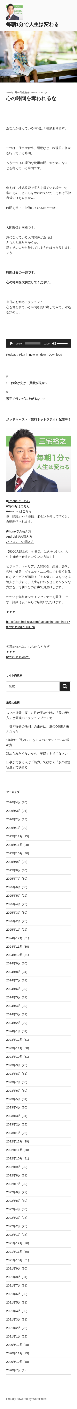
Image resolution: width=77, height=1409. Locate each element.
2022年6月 (13, 1192)
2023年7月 (13, 1082)
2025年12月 (14, 836)
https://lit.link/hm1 (18, 657)
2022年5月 (13, 1200)
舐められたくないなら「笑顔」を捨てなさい (37, 753)
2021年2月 (13, 1328)
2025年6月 (13, 887)
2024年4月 (13, 1006)
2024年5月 (13, 997)
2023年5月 (13, 1099)
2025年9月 (13, 861)
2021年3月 (13, 1319)
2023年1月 (13, 1133)
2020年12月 (14, 1344)
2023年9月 (13, 1065)
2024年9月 (13, 963)
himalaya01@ (39, 92)
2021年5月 (13, 1302)
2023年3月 (13, 1116)
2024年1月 (13, 1031)
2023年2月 (13, 1124)
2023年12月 (14, 1039)
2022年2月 (13, 1226)
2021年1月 (13, 1336)
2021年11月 (14, 1251)
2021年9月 (13, 1268)
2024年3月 (13, 1014)
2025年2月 (13, 921)
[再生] (11, 343)
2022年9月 (13, 1167)
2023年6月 (13, 1090)
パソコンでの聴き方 (20, 541)
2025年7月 (13, 878)
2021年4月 (13, 1311)
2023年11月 (14, 1048)
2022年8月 (13, 1175)
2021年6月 (13, 1294)
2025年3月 (13, 912)
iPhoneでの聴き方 (18, 531)
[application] (38, 343)
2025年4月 (13, 904)
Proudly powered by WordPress (26, 1399)
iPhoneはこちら (19, 501)
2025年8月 (13, 870)
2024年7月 (13, 980)
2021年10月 (14, 1260)
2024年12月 (14, 938)
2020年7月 (13, 1370)
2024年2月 (13, 1023)
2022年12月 (14, 1141)
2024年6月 (13, 989)
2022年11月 (14, 1150)
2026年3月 (13, 810)
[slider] (33, 343)
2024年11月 (14, 946)
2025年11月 (14, 844)
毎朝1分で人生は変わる (32, 24)
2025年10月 (14, 853)
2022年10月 (14, 1158)
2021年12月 (14, 1243)
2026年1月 (13, 827)
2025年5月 (13, 895)
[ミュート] (54, 343)
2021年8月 (13, 1277)
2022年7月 (13, 1184)
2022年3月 (13, 1217)
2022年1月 (13, 1234)
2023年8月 (13, 1073)
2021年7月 (13, 1285)
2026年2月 (13, 819)
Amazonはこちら (20, 511)
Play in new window (32, 354)
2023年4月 (13, 1107)
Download (55, 354)
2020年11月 (14, 1353)
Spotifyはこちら (19, 506)
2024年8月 (13, 972)
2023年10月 (14, 1056)
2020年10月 (14, 1361)
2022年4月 (13, 1209)
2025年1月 (13, 929)
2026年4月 (13, 802)
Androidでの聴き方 (19, 536)
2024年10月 (14, 955)
